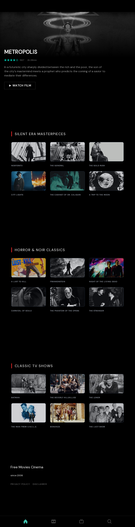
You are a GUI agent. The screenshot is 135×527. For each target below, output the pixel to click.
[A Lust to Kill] (28, 270)
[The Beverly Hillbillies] (67, 386)
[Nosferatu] (28, 154)
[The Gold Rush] (106, 154)
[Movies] (53, 521)
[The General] (67, 154)
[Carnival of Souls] (28, 299)
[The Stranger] (106, 299)
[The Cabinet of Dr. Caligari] (67, 183)
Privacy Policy (20, 484)
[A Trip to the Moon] (106, 183)
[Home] (25, 521)
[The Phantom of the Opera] (67, 299)
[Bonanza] (67, 415)
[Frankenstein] (67, 270)
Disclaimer (40, 484)
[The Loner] (106, 386)
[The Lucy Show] (106, 415)
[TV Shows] (81, 521)
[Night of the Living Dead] (106, 270)
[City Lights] (28, 183)
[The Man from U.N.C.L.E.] (28, 415)
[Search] (109, 521)
